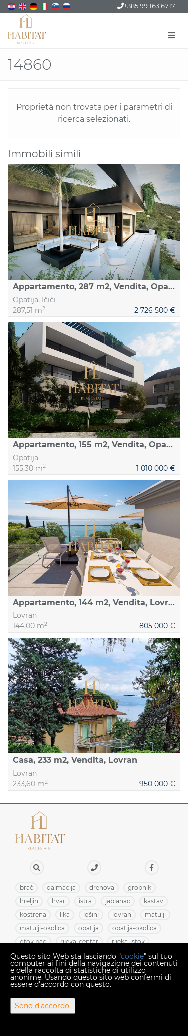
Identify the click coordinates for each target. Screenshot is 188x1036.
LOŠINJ (91, 914)
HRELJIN (29, 901)
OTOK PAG (33, 941)
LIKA (65, 914)
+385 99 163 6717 (146, 6)
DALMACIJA (61, 887)
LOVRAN (121, 914)
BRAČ (26, 887)
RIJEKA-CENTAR (79, 941)
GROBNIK (139, 887)
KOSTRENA (33, 914)
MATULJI (155, 914)
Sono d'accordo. (43, 1005)
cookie (132, 956)
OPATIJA (88, 928)
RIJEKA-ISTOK (128, 941)
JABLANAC (117, 901)
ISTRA (85, 901)
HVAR (58, 901)
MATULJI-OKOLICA (42, 928)
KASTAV (153, 901)
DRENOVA (101, 887)
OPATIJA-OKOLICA (134, 928)
